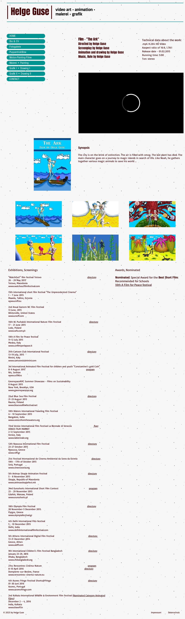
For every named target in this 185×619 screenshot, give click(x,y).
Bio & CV (14, 41)
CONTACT (14, 79)
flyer (95, 425)
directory (91, 277)
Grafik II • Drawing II (20, 73)
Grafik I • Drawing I (19, 68)
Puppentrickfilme (17, 52)
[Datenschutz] (174, 612)
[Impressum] (156, 612)
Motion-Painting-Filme (20, 57)
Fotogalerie (15, 46)
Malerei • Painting (19, 63)
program (90, 369)
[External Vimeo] (131, 103)
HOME (12, 36)
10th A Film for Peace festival (133, 285)
